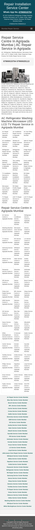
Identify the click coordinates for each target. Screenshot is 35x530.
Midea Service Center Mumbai (17, 458)
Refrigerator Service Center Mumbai (17, 470)
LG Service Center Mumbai (17, 447)
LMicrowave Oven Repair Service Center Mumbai (17, 453)
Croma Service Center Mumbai (17, 411)
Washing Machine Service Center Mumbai (17, 500)
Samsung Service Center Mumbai (17, 475)
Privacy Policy (26, 520)
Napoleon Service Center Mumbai (17, 461)
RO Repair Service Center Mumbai (17, 472)
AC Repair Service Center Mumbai (17, 397)
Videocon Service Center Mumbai (17, 495)
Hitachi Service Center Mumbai (17, 431)
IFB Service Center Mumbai (17, 436)
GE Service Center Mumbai (17, 422)
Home (6, 520)
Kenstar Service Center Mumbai (17, 442)
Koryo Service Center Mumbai (17, 445)
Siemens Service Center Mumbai (17, 484)
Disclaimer (18, 520)
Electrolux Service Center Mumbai (17, 417)
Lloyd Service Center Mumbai (17, 450)
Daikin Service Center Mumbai (17, 414)
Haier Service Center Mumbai (17, 428)
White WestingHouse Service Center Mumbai (17, 506)
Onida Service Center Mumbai (17, 464)
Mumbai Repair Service (10, 29)
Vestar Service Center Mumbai (17, 492)
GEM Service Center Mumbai (17, 419)
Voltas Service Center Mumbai (17, 498)
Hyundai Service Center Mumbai (18, 433)
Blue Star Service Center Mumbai (17, 400)
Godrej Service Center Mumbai (17, 425)
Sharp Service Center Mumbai (17, 481)
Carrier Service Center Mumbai (17, 408)
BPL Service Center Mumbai (17, 405)
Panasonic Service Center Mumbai (17, 467)
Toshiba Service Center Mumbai (17, 486)
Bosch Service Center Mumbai (17, 403)
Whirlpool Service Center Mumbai (17, 456)
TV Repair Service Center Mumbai (17, 489)
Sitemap (11, 520)
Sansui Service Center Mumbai (17, 478)
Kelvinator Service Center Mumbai (17, 439)
